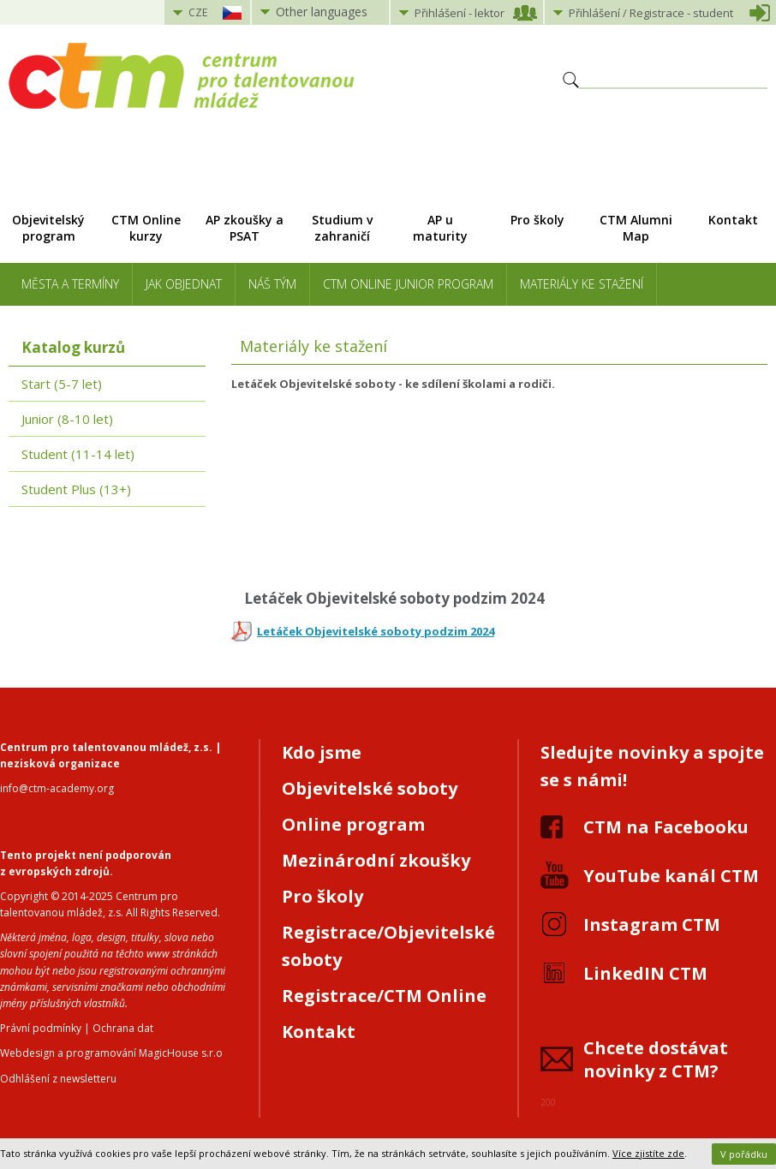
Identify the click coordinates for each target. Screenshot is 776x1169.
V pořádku (743, 1154)
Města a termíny (70, 284)
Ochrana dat (123, 1028)
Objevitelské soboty (369, 788)
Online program (353, 824)
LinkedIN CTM (645, 973)
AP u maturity (440, 228)
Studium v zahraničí (342, 228)
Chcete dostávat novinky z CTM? (655, 1059)
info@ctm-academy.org (57, 788)
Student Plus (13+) (76, 489)
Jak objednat (184, 284)
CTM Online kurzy (146, 228)
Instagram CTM (651, 924)
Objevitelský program (48, 228)
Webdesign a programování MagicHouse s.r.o (111, 1053)
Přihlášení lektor (459, 13)
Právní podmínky (40, 1028)
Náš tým (272, 284)
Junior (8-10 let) (67, 418)
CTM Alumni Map (636, 228)
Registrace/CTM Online (384, 995)
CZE (197, 12)
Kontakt (318, 1031)
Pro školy (537, 220)
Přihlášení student (651, 13)
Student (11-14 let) (77, 453)
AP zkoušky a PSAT (245, 228)
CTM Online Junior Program (408, 284)
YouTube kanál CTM (671, 875)
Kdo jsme (321, 752)
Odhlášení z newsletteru (58, 1078)
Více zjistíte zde (648, 1153)
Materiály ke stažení (581, 284)
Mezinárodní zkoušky (376, 860)
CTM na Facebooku (666, 826)
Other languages (321, 11)
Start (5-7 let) (61, 383)
